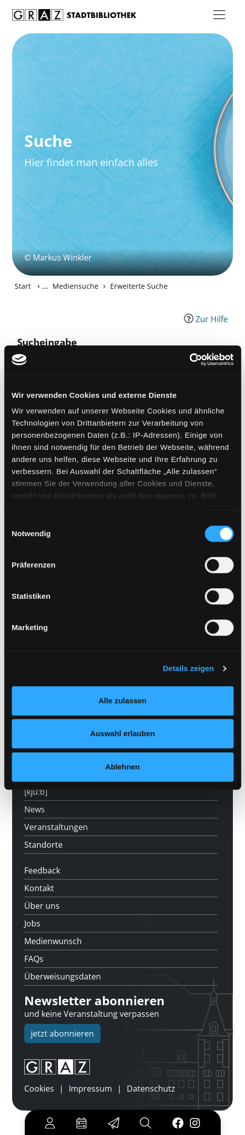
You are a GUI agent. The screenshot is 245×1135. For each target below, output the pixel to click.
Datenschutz (151, 1088)
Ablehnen (122, 766)
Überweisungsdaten (62, 976)
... (45, 285)
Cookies (39, 1088)
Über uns (42, 905)
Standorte (43, 844)
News (34, 809)
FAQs (33, 958)
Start (23, 286)
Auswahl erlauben (122, 733)
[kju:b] (35, 791)
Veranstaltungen (56, 827)
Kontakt (39, 888)
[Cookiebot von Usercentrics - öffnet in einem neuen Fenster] (189, 359)
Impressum (90, 1088)
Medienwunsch (53, 941)
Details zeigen (188, 668)
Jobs (32, 923)
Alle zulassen (122, 700)
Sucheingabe (47, 342)
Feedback (42, 870)
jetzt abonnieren (62, 1033)
